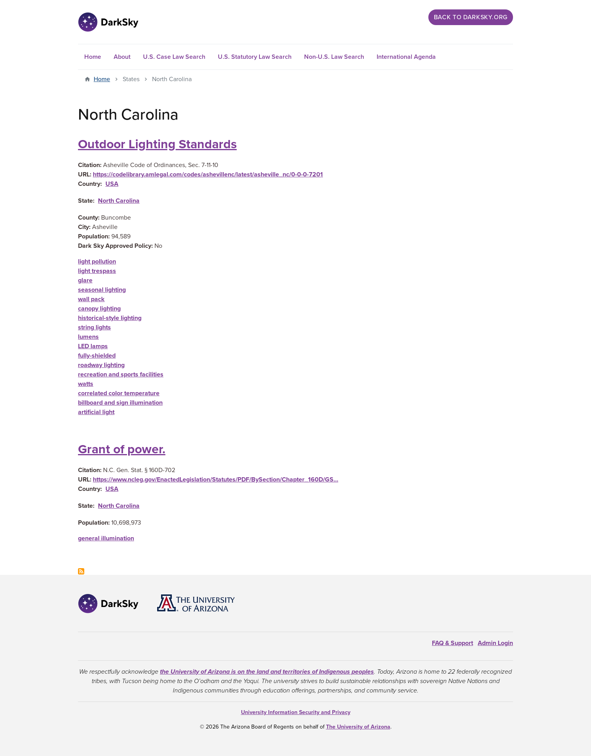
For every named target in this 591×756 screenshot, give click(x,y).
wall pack (91, 299)
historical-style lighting (109, 318)
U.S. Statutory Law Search (255, 57)
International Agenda (406, 57)
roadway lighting (101, 365)
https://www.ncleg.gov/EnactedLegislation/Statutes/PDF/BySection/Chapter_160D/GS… (215, 479)
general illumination (106, 538)
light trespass (97, 271)
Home (92, 57)
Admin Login (495, 643)
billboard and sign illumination (120, 403)
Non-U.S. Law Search (334, 57)
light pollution (97, 261)
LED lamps (93, 346)
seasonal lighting (102, 290)
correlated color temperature (119, 393)
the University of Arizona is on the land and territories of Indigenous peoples (267, 672)
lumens (88, 337)
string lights (94, 327)
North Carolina (119, 201)
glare (85, 280)
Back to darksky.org (471, 17)
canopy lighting (99, 309)
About (122, 57)
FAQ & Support (452, 643)
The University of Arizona (358, 726)
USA (111, 184)
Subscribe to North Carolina (81, 571)
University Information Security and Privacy (295, 712)
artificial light (96, 412)
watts (85, 384)
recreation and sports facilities (120, 374)
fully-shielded (97, 356)
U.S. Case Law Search (174, 57)
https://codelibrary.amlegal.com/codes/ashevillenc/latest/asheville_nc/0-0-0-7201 (208, 174)
